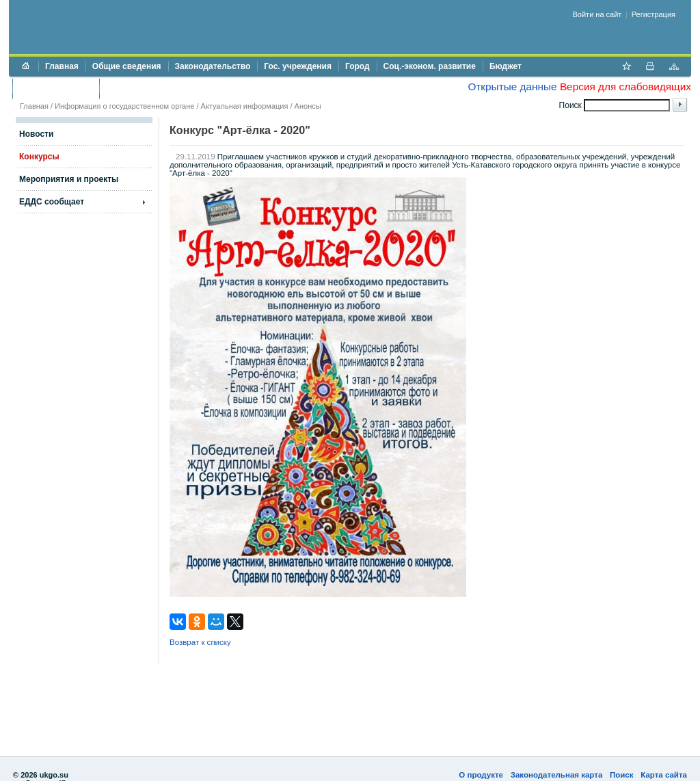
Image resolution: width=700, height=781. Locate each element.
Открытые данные (512, 86)
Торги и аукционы (55, 88)
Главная (62, 66)
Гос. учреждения (298, 66)
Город (357, 66)
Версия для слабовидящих (625, 86)
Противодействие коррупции (165, 88)
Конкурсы (39, 156)
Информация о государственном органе (124, 106)
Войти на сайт (597, 14)
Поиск (622, 775)
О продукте (481, 775)
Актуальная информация (244, 106)
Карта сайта (664, 775)
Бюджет (505, 66)
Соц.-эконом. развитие (429, 66)
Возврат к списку (200, 642)
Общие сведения (126, 66)
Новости (36, 134)
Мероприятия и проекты (68, 179)
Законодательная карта (557, 775)
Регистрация (653, 14)
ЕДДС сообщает (51, 202)
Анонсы (308, 106)
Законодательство (213, 66)
